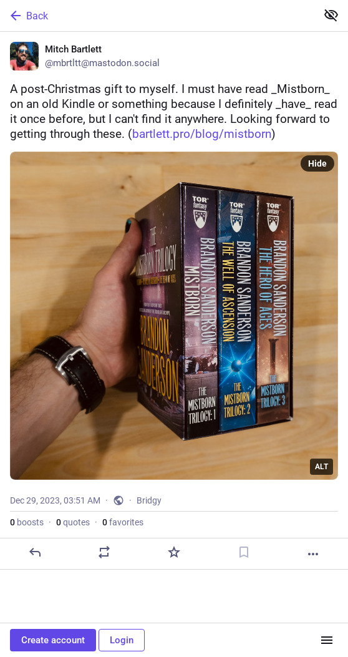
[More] (313, 554)
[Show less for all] (331, 15)
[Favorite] (174, 552)
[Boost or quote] (104, 552)
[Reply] (34, 552)
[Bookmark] (243, 552)
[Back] (157, 15)
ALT (321, 466)
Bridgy (149, 500)
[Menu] (327, 640)
